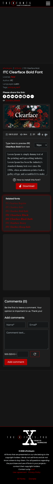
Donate (32, 479)
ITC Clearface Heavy (16, 223)
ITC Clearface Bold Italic (17, 211)
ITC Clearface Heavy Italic (18, 227)
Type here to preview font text (18, 145)
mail (33, 469)
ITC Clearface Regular (16, 203)
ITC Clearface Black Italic (19, 219)
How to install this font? (26, 180)
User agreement (20, 472)
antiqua (11, 87)
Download (26, 186)
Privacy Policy (34, 472)
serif (18, 87)
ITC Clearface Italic (14, 207)
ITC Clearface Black (17, 215)
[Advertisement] (26, 35)
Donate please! (13, 100)
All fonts (21, 479)
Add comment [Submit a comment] (15, 362)
